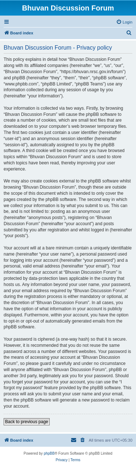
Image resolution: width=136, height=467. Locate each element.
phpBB (49, 453)
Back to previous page (26, 421)
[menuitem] (124, 22)
